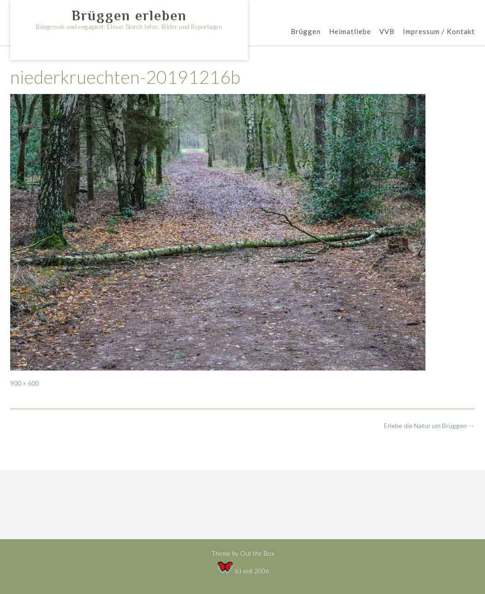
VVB (387, 32)
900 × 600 (24, 383)
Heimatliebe (350, 32)
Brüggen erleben (129, 16)
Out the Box (257, 553)
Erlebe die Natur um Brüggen (429, 425)
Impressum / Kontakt (439, 32)
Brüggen (306, 32)
